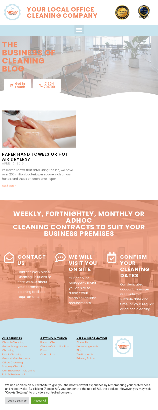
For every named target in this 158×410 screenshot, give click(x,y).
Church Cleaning (13, 342)
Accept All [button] (40, 400)
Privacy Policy (86, 358)
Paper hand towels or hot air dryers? (35, 156)
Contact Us (31, 260)
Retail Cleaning (12, 354)
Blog (79, 350)
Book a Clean (49, 342)
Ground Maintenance (16, 358)
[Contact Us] (9, 257)
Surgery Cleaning (13, 366)
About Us (82, 342)
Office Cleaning (12, 362)
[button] (79, 29)
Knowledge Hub (87, 346)
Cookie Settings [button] (17, 400)
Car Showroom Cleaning (18, 370)
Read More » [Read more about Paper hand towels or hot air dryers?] (9, 185)
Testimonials (85, 354)
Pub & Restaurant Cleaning (13, 376)
